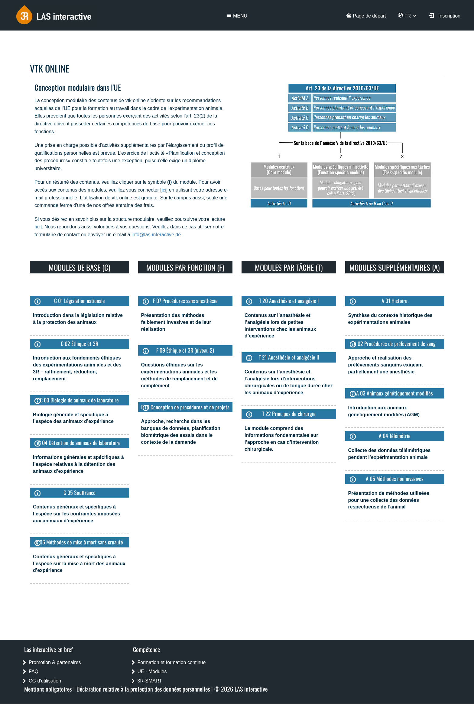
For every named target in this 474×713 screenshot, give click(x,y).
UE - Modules (152, 671)
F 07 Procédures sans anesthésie (185, 301)
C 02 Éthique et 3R (79, 343)
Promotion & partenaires (55, 662)
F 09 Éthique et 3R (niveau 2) (185, 350)
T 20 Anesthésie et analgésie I (289, 301)
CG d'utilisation (45, 680)
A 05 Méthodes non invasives (395, 478)
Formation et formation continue (172, 662)
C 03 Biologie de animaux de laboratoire (79, 400)
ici (164, 189)
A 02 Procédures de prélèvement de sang (395, 343)
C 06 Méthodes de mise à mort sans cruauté (79, 542)
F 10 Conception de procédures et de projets (185, 407)
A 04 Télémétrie (395, 436)
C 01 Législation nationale (79, 301)
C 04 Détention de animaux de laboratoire (79, 443)
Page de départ (369, 15)
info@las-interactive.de (156, 234)
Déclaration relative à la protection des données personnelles (143, 688)
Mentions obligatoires (48, 688)
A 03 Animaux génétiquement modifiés (394, 393)
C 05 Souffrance (79, 492)
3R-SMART (150, 680)
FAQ (33, 671)
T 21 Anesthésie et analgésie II (289, 357)
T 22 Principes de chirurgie (289, 414)
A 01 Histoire (394, 301)
